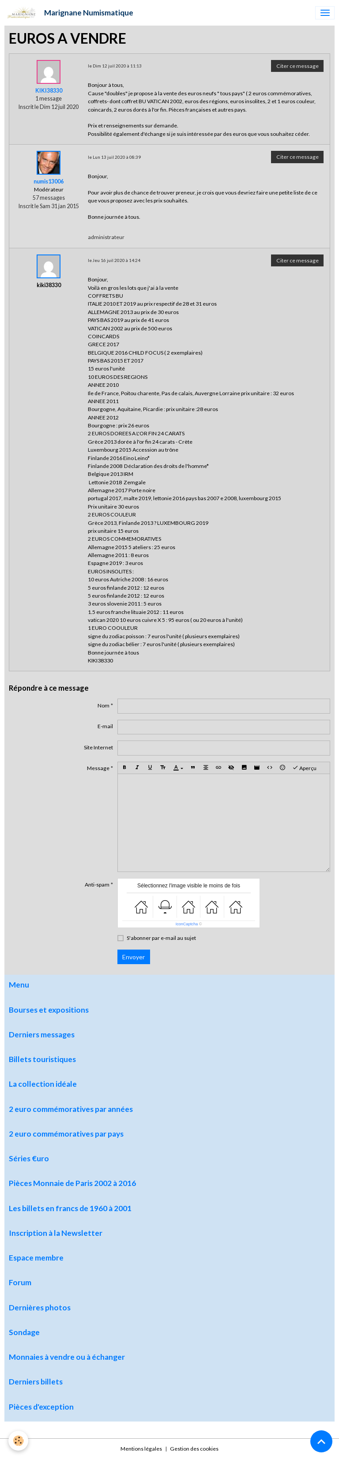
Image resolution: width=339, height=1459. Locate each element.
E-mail (105, 726)
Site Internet (98, 747)
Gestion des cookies (194, 1448)
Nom (103, 705)
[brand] (68, 12)
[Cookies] (19, 1441)
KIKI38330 (48, 90)
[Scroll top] (321, 1441)
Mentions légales (141, 1448)
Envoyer (133, 957)
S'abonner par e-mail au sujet (161, 938)
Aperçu (304, 768)
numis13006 (49, 181)
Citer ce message (297, 66)
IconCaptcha (187, 924)
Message (98, 768)
